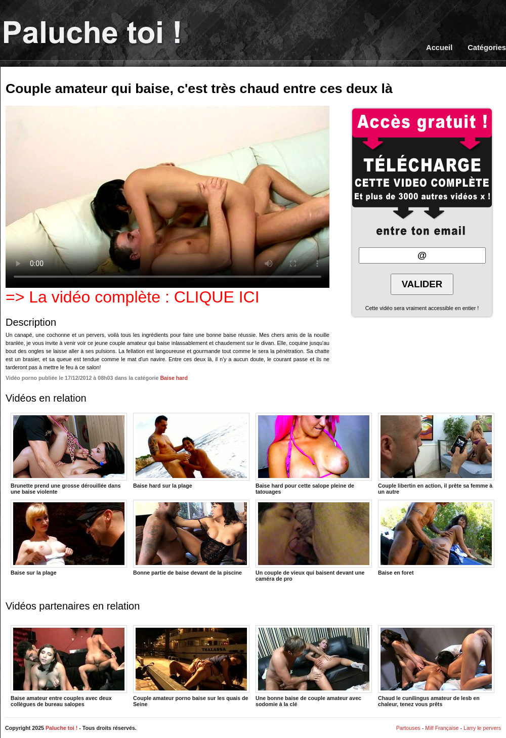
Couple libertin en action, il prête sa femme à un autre (436, 453)
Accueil (439, 48)
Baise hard (174, 378)
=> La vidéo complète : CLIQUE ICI (133, 297)
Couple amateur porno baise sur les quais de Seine (191, 665)
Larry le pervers (482, 728)
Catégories (487, 48)
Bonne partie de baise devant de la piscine (191, 538)
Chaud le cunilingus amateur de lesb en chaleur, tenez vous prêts (436, 665)
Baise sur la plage (69, 538)
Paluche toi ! (61, 728)
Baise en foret (436, 538)
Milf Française (441, 728)
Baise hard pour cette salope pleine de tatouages (314, 453)
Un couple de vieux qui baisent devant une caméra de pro (314, 540)
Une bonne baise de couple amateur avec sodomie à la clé (314, 665)
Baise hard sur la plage (191, 451)
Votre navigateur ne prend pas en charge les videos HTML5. (167, 197)
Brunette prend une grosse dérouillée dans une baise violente (69, 453)
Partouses (408, 728)
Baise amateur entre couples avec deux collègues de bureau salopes (69, 665)
